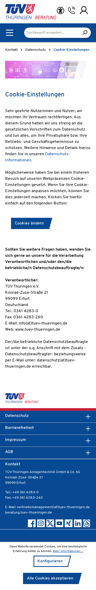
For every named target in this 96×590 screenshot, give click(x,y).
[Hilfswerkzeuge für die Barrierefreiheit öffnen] (60, 10)
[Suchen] (85, 32)
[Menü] (9, 32)
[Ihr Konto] (84, 10)
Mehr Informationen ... (68, 551)
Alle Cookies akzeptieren (50, 578)
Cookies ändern (29, 223)
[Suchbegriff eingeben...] (51, 32)
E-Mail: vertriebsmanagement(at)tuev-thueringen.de (47, 507)
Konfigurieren (50, 561)
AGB (9, 452)
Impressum (15, 440)
